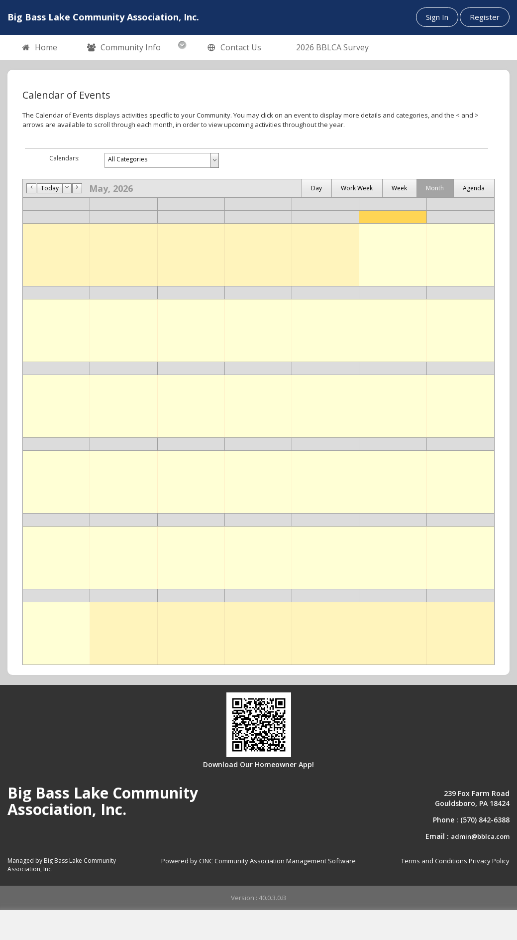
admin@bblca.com (480, 836)
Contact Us (234, 48)
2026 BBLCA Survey (332, 47)
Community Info (124, 48)
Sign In (437, 17)
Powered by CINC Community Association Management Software (258, 860)
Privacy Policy (489, 860)
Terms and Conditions (434, 860)
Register (485, 17)
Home (39, 48)
